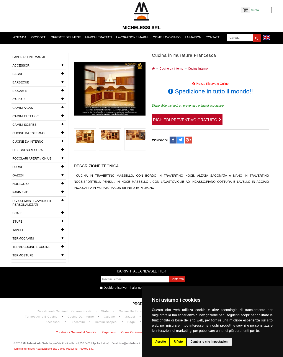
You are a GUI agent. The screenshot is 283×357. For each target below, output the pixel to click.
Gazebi (39, 175)
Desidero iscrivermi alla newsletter (126, 287)
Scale (39, 212)
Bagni (39, 73)
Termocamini (39, 238)
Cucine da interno (39, 141)
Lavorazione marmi (132, 37)
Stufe (39, 221)
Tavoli (39, 229)
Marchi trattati (98, 37)
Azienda (19, 37)
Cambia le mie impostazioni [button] (209, 341)
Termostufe (39, 255)
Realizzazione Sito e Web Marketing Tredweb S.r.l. (65, 348)
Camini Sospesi (39, 124)
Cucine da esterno (39, 132)
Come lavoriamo (167, 37)
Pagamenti (108, 332)
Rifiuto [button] (178, 341)
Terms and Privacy (25, 348)
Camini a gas (39, 107)
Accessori (39, 65)
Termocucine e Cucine (39, 246)
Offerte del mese (66, 37)
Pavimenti (39, 192)
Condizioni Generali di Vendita (76, 332)
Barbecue (39, 82)
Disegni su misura (39, 149)
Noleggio (39, 183)
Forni (39, 166)
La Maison (193, 37)
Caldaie (39, 99)
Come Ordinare (131, 332)
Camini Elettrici (39, 115)
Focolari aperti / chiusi (39, 158)
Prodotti (38, 37)
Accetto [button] (160, 341)
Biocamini (39, 90)
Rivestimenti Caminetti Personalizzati (39, 201)
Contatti (213, 37)
